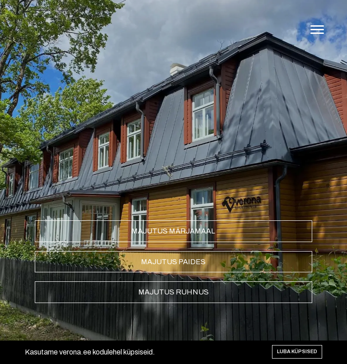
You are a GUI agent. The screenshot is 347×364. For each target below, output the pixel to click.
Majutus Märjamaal (173, 231)
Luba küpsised (297, 351)
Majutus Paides (173, 262)
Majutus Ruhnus (173, 292)
